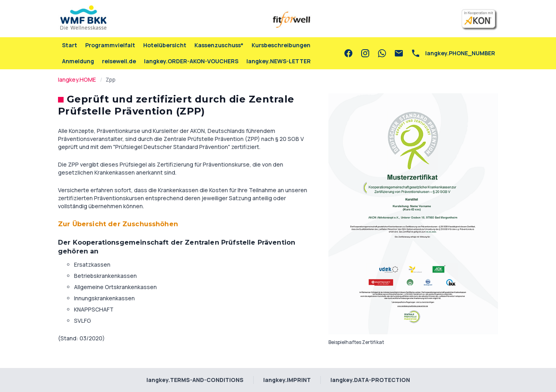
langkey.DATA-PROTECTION (370, 380)
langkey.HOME (77, 79)
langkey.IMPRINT (287, 380)
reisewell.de (119, 61)
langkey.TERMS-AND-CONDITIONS (195, 380)
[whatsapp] (382, 53)
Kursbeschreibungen (281, 45)
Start (69, 45)
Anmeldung (78, 61)
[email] (398, 53)
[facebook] (348, 53)
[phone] (453, 53)
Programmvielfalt (110, 45)
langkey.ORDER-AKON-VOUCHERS (191, 61)
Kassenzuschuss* (219, 45)
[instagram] (365, 53)
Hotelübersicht (164, 45)
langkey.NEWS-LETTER (278, 61)
